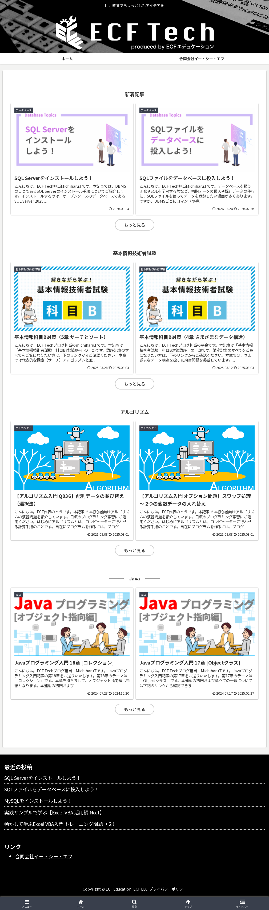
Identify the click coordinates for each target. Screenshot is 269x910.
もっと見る (134, 225)
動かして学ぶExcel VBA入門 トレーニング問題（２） (60, 823)
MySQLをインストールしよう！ (38, 800)
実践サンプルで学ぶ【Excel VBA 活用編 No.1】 (54, 812)
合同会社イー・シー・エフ (44, 856)
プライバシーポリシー (168, 889)
